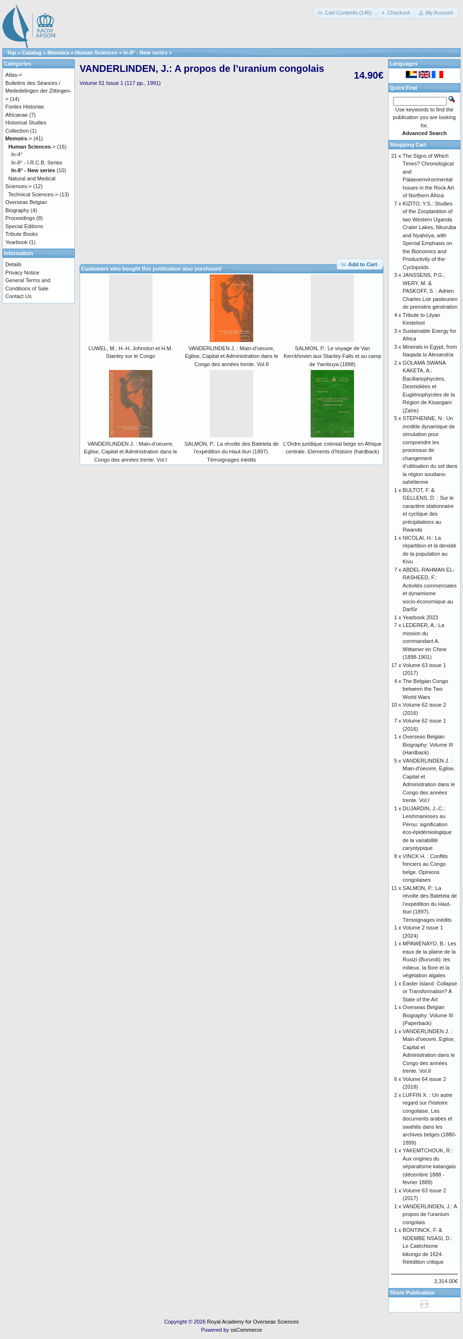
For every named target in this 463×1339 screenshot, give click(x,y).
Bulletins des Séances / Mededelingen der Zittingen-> (38, 91)
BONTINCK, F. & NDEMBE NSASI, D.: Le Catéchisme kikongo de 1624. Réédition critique (427, 1246)
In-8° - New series (145, 52)
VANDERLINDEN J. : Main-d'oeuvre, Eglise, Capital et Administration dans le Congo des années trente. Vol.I (130, 452)
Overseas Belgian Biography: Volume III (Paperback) (428, 1015)
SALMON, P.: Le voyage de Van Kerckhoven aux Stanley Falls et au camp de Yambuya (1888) (332, 356)
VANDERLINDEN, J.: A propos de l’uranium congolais (430, 1214)
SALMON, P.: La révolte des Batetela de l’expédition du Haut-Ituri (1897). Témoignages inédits (231, 452)
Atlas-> (13, 75)
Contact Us (18, 296)
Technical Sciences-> (33, 194)
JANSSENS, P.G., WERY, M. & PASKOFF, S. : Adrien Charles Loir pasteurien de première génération (430, 291)
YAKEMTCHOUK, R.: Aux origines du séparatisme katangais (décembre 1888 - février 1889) (429, 1166)
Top (11, 52)
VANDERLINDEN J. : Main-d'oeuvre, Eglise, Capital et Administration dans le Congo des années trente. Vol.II (231, 356)
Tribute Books (21, 234)
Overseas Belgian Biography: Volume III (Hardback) (428, 744)
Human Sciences (96, 52)
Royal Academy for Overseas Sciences (253, 1322)
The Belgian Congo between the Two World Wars (425, 689)
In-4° (16, 154)
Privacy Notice (22, 272)
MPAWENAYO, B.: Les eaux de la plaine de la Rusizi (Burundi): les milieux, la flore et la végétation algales (429, 959)
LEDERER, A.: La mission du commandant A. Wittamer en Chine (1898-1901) (425, 641)
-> (18, 138)
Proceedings (20, 218)
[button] (345, 12)
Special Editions (24, 226)
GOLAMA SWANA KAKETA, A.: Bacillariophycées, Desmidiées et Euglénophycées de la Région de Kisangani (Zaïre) (429, 386)
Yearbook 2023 (420, 617)
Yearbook (16, 242)
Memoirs (58, 52)
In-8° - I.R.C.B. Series (36, 162)
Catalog (31, 52)
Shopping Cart (408, 145)
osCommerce (246, 1330)
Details (13, 264)
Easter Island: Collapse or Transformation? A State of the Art (430, 991)
